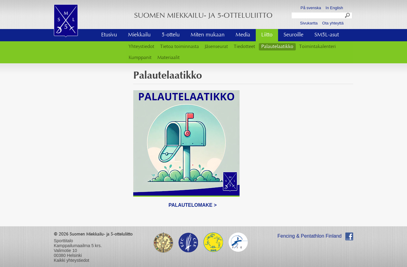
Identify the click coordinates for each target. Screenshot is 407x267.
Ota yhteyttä (332, 23)
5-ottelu (171, 35)
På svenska (311, 8)
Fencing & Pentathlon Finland (309, 236)
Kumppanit (140, 57)
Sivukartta (309, 23)
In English (334, 8)
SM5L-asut (326, 35)
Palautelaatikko (277, 46)
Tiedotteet (244, 46)
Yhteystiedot (141, 46)
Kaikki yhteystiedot (71, 260)
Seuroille (293, 35)
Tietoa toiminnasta (179, 46)
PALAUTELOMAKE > (193, 205)
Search (347, 16)
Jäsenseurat (216, 46)
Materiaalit (168, 57)
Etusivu (109, 35)
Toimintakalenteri (317, 46)
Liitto (267, 35)
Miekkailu (139, 35)
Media (243, 35)
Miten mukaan (208, 35)
